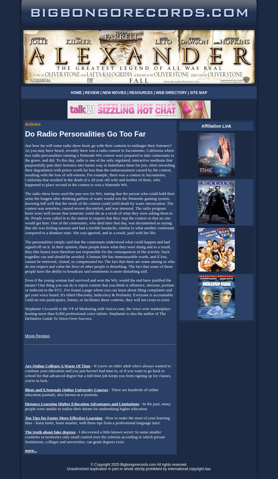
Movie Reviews (37, 336)
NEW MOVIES (114, 93)
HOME (76, 93)
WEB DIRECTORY (171, 93)
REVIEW (92, 93)
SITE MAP (198, 93)
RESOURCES (141, 93)
